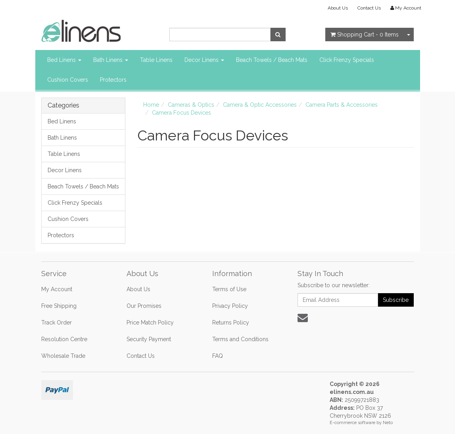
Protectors (113, 80)
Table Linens (156, 60)
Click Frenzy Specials (346, 60)
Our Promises (144, 306)
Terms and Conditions (240, 339)
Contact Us (369, 8)
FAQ (217, 356)
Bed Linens (64, 60)
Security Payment (149, 339)
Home (151, 105)
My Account (56, 289)
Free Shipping (59, 306)
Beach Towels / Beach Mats (271, 60)
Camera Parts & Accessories (341, 105)
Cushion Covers (67, 80)
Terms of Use (229, 289)
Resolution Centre (64, 339)
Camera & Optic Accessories (260, 105)
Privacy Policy (230, 306)
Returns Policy (230, 322)
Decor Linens (204, 60)
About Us (338, 8)
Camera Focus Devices (181, 112)
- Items (364, 34)
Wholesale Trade (63, 356)
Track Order (56, 322)
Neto (388, 422)
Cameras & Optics (191, 105)
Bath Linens (110, 60)
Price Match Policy (150, 322)
